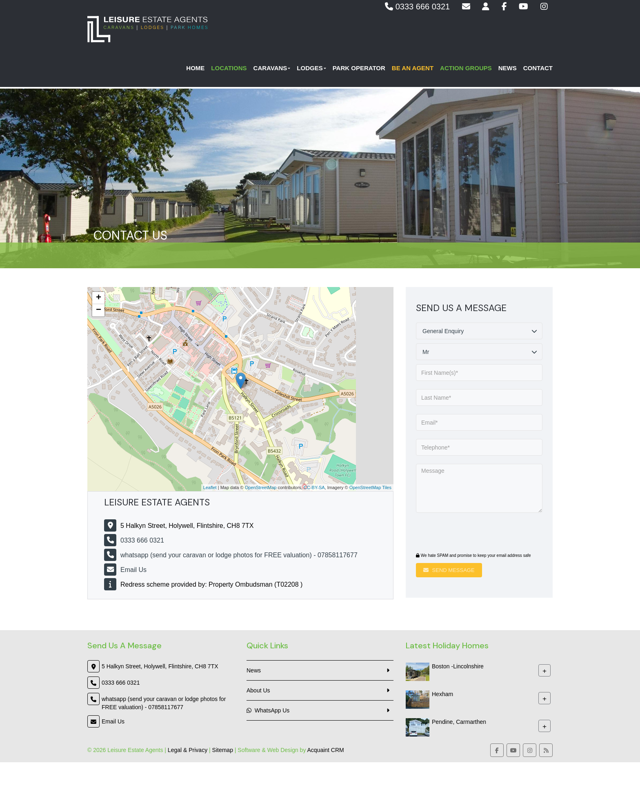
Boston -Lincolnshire (458, 666)
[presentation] (465, 533)
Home (195, 69)
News (507, 69)
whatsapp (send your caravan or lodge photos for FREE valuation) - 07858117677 (239, 555)
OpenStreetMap (261, 487)
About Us (258, 690)
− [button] (98, 310)
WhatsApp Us (268, 710)
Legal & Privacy (187, 750)
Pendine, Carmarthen (459, 722)
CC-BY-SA (314, 487)
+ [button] (98, 298)
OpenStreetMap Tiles (370, 487)
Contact (538, 69)
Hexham (442, 694)
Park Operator (359, 69)
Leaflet (210, 487)
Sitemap (222, 750)
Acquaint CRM (325, 750)
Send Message (449, 570)
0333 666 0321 (417, 6)
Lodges (311, 69)
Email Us (133, 569)
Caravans (272, 69)
